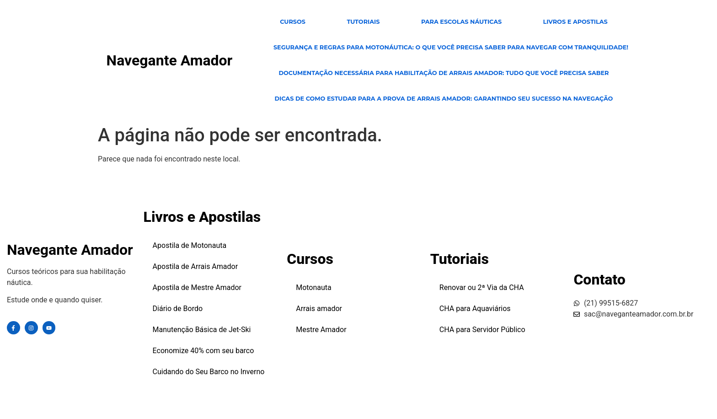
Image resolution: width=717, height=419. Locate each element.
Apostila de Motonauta (190, 245)
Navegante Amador (170, 60)
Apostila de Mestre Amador (197, 287)
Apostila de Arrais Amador (195, 266)
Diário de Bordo (178, 308)
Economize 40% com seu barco (203, 350)
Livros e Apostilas (575, 21)
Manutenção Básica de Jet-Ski (202, 329)
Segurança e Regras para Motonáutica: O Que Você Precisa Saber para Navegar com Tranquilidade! (450, 47)
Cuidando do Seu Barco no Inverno (209, 371)
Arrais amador (319, 308)
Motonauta (314, 287)
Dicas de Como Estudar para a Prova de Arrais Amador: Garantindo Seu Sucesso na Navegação (443, 98)
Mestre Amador (321, 329)
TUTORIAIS (363, 21)
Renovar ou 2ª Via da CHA (481, 287)
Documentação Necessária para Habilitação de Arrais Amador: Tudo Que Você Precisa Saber (443, 73)
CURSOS (292, 21)
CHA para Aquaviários (475, 308)
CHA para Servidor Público (482, 329)
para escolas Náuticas (461, 21)
